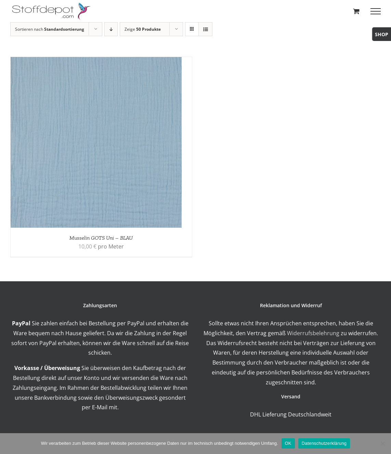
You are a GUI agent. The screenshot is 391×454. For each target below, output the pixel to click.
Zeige (143, 29)
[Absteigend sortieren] (111, 29)
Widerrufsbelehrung (313, 333)
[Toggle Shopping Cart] (356, 11)
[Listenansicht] (205, 29)
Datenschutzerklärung (324, 443)
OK (288, 443)
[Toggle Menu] (375, 11)
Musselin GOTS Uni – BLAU (101, 238)
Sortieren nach (49, 29)
